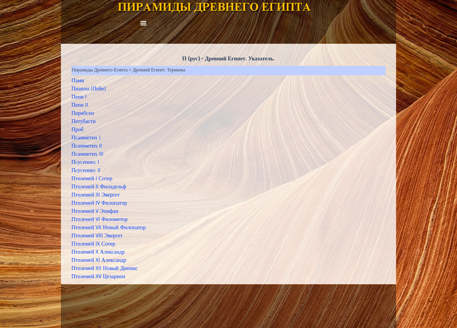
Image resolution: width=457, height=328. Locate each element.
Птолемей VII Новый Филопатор (108, 228)
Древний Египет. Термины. (159, 70)
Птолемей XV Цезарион (98, 277)
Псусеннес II (86, 170)
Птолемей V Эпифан (94, 211)
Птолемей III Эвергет (95, 195)
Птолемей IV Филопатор (99, 203)
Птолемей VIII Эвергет (97, 236)
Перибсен (82, 113)
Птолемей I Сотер (91, 179)
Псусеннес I (85, 162)
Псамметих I (86, 138)
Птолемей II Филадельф (98, 187)
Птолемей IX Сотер (93, 244)
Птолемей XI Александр (98, 260)
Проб (77, 130)
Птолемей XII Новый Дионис (104, 268)
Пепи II (79, 105)
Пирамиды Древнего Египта (100, 70)
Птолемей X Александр (98, 252)
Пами (77, 81)
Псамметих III (87, 154)
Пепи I (79, 97)
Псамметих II (86, 146)
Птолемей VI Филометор (99, 219)
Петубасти (83, 121)
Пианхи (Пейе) (88, 89)
